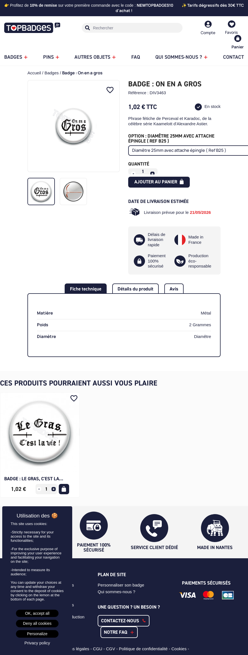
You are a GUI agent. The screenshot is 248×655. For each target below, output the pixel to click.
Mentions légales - (75, 648)
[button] (123, 620)
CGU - (99, 648)
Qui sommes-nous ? (116, 591)
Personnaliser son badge (121, 585)
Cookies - (180, 648)
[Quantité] (143, 171)
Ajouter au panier (159, 182)
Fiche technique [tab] (85, 289)
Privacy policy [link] (37, 642)
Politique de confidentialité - (145, 648)
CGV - (112, 648)
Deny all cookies (37, 623)
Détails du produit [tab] (135, 289)
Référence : (138, 93)
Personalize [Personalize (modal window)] (37, 634)
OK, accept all (37, 613)
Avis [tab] (174, 289)
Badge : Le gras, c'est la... (33, 479)
